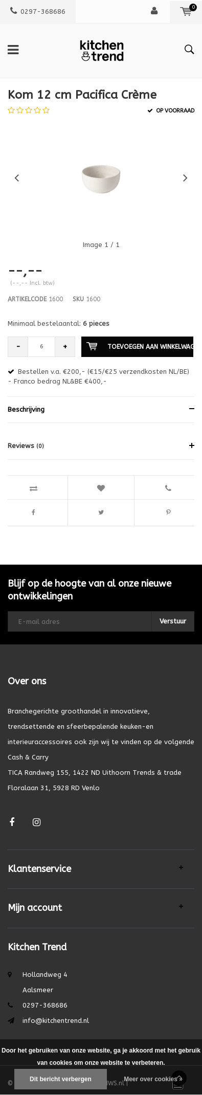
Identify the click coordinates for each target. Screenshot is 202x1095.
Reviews (26, 446)
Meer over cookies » (153, 1079)
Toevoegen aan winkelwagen (139, 346)
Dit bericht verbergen (61, 1079)
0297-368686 (37, 11)
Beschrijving (26, 409)
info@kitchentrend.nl (56, 1020)
